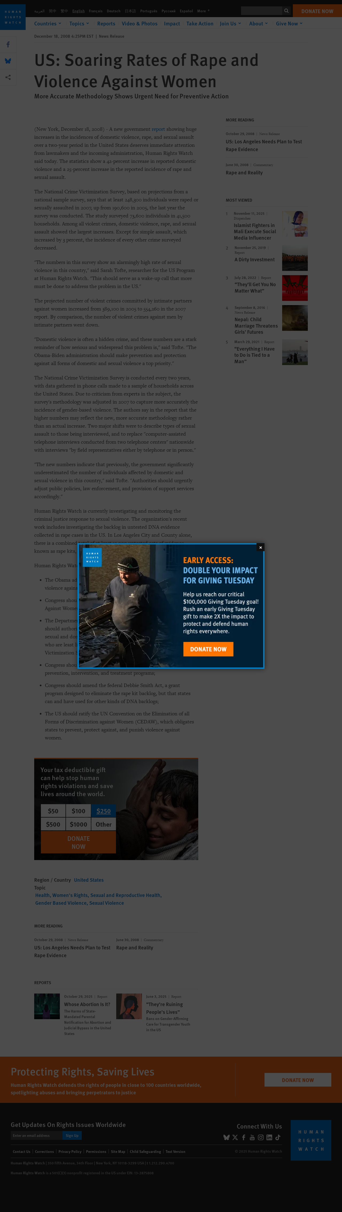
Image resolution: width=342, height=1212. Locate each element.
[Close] (260, 547)
